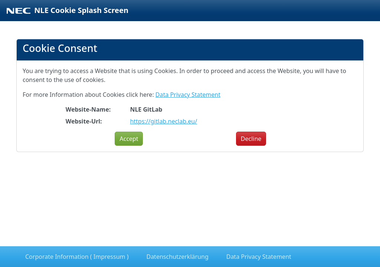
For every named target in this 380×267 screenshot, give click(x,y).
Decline (251, 139)
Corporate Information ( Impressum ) (76, 257)
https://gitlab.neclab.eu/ (163, 121)
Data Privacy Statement (187, 94)
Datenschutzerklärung (177, 257)
